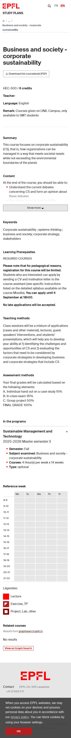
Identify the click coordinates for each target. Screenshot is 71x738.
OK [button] (19, 731)
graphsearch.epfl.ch (31, 631)
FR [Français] (56, 6)
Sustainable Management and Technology (34, 436)
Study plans (13, 13)
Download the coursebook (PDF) (26, 73)
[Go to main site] (3, 20)
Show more (35, 208)
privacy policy (20, 717)
